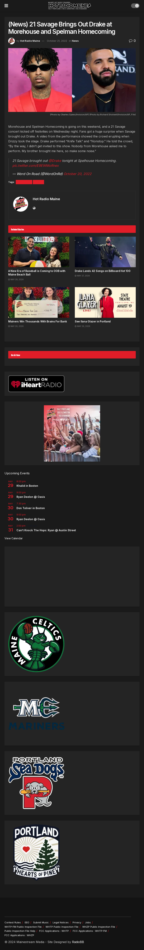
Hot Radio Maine (30, 40)
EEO (27, 922)
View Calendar (13, 538)
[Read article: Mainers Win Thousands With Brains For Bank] (38, 302)
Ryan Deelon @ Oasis (30, 496)
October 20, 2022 (78, 174)
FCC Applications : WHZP (19, 935)
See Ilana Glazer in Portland (93, 321)
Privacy (77, 922)
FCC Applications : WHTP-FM (90, 930)
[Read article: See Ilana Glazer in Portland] (105, 302)
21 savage (24, 182)
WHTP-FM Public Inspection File (23, 926)
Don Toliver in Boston (30, 508)
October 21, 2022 (57, 40)
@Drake (55, 161)
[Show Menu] (6, 5)
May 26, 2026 (16, 326)
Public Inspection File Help (19, 930)
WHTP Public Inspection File (62, 926)
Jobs (88, 922)
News (75, 40)
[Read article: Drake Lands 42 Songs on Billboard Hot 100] (105, 252)
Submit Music (41, 922)
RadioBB (78, 942)
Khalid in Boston (27, 485)
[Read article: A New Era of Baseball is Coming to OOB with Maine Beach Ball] (38, 252)
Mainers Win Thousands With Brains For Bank (37, 321)
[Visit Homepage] (69, 5)
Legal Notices (61, 922)
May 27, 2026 (82, 276)
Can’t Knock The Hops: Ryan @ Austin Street (46, 530)
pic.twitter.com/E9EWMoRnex (35, 166)
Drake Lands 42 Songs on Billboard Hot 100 (102, 270)
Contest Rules (12, 922)
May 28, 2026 (16, 279)
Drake (38, 182)
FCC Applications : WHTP (54, 930)
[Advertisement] (72, 576)
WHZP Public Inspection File (98, 926)
